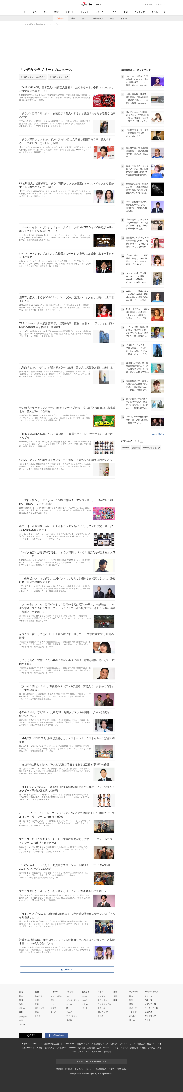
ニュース (21, 12)
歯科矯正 (151, 1048)
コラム (114, 12)
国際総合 (23, 1017)
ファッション (71, 1016)
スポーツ (69, 12)
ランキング (140, 12)
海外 (45, 12)
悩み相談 (81, 1048)
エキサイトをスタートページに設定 (91, 1061)
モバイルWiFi (61, 1048)
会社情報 (59, 1069)
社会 (21, 996)
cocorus (72, 1048)
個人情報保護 (100, 1069)
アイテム (123, 1044)
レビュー (70, 996)
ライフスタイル (104, 1004)
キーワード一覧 (151, 1008)
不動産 (143, 1048)
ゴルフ (53, 1008)
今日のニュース (159, 12)
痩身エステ (96, 1052)
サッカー (54, 1004)
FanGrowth (69, 1044)
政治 (21, 1004)
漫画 (126, 12)
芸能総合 (60, 18)
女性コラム (102, 1000)
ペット (85, 1008)
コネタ (85, 1000)
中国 (21, 1020)
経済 (21, 1000)
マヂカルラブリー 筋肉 (59, 77)
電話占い (141, 1044)
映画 (73, 18)
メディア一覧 (150, 1004)
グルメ (69, 1012)
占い (99, 1048)
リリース (148, 996)
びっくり (85, 996)
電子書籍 (107, 1052)
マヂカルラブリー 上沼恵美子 (32, 77)
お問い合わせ (122, 1069)
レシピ (115, 1048)
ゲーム (69, 1004)
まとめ (124, 18)
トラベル (101, 1008)
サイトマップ (150, 1016)
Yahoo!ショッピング (151, 448)
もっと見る (158, 434)
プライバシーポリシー (84, 1069)
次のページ (67, 969)
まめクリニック (82, 1044)
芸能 (56, 12)
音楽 (84, 18)
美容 (159, 1048)
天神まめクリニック (100, 1044)
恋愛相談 (91, 1048)
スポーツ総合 (56, 996)
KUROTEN (37, 1044)
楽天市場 (136, 448)
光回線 (39, 1048)
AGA (87, 1052)
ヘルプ (147, 1020)
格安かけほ (49, 1048)
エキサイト (160, 4)
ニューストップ (147, 4)
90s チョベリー (104, 1012)
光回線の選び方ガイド (53, 1044)
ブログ (132, 1044)
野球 (52, 1000)
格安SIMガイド (28, 1048)
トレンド (84, 12)
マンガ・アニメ (72, 1000)
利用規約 (68, 1069)
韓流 (112, 18)
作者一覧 (148, 1000)
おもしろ (100, 12)
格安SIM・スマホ (154, 1044)
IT (67, 1008)
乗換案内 (134, 1048)
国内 (34, 12)
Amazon (125, 448)
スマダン (101, 996)
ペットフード (77, 1052)
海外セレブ (98, 18)
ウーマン (107, 1048)
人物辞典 (148, 1012)
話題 (115, 1000)
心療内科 (114, 1044)
